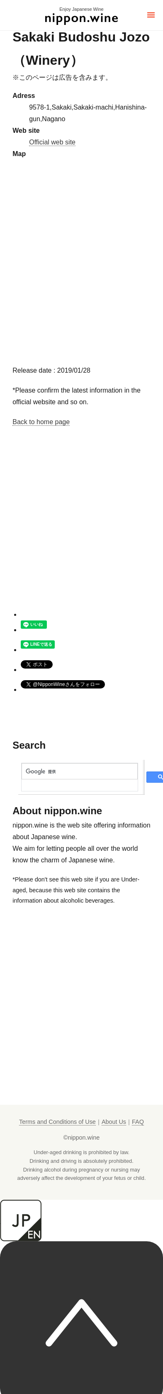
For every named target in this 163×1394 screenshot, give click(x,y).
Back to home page (41, 421)
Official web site (52, 142)
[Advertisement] (78, 531)
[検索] (80, 771)
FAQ (138, 1121)
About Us (114, 1121)
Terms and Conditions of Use (57, 1121)
